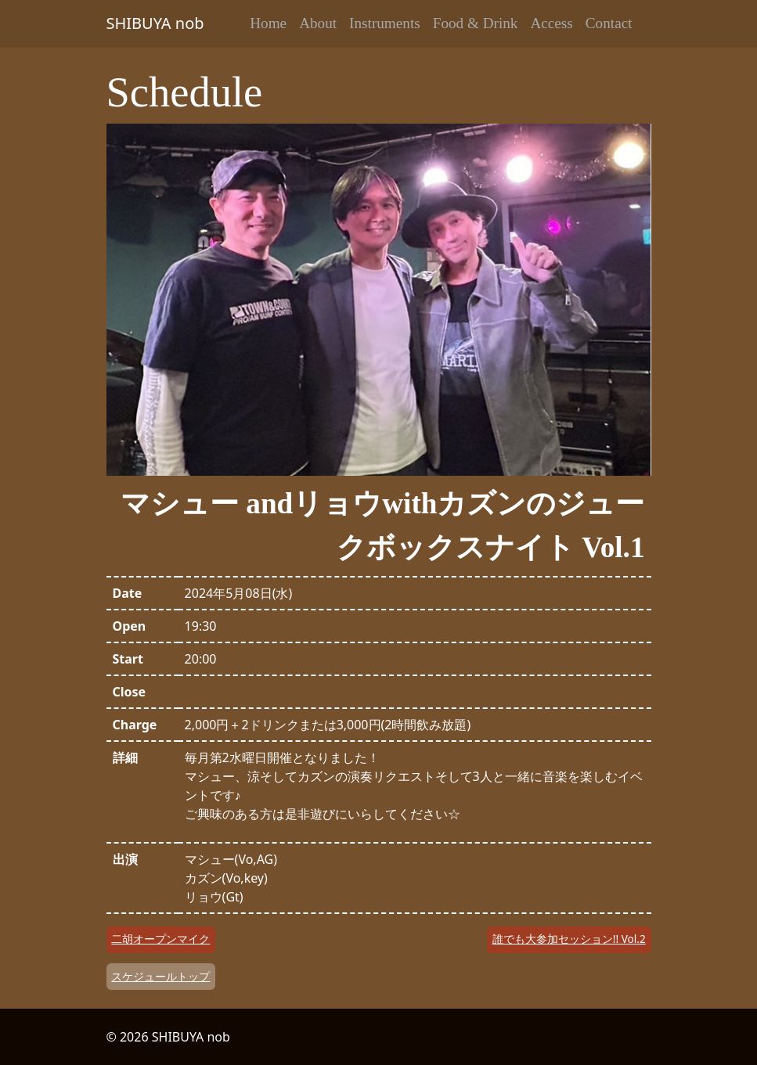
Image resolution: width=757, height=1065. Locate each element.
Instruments (384, 23)
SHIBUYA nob (155, 23)
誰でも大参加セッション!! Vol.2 (569, 938)
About (318, 23)
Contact (609, 23)
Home (268, 23)
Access (551, 23)
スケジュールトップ (160, 976)
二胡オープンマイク (160, 938)
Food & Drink (475, 23)
